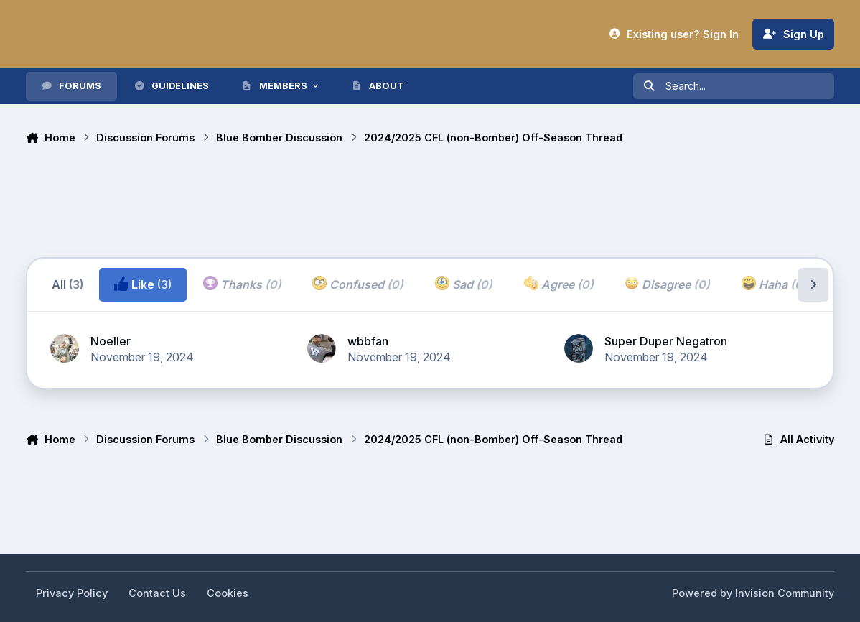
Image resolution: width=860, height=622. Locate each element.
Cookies (227, 593)
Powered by (753, 593)
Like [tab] (143, 284)
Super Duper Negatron (665, 341)
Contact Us (157, 593)
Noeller (110, 341)
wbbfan (367, 341)
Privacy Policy (72, 593)
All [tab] (67, 284)
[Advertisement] (287, 203)
